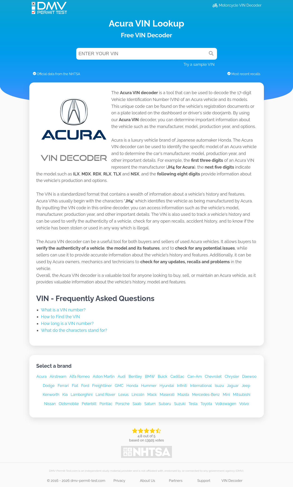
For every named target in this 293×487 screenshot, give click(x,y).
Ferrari (63, 385)
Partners (176, 481)
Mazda (183, 394)
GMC (119, 385)
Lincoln (138, 394)
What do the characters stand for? (74, 330)
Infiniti (182, 385)
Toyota (206, 404)
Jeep (246, 385)
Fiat (75, 385)
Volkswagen (225, 404)
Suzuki (180, 404)
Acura (42, 376)
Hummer (148, 385)
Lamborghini (81, 394)
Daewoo (249, 376)
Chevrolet (213, 376)
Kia (65, 394)
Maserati (167, 394)
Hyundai (167, 385)
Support (203, 481)
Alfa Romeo (79, 376)
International (201, 385)
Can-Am (194, 376)
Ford (85, 385)
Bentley (135, 376)
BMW (150, 376)
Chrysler (232, 376)
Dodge (49, 385)
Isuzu (219, 385)
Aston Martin (104, 376)
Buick (162, 376)
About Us (147, 481)
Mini (226, 394)
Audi (122, 376)
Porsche (122, 404)
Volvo (244, 404)
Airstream (58, 376)
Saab (137, 404)
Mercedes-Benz (206, 394)
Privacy (119, 481)
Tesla (193, 404)
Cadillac (177, 376)
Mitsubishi (241, 394)
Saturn (150, 404)
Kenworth (51, 394)
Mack (152, 394)
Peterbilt (89, 404)
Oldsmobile (69, 404)
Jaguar (233, 385)
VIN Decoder (231, 481)
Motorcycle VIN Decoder (237, 5)
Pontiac (105, 404)
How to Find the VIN (60, 316)
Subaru (165, 404)
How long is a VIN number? (67, 323)
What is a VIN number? (63, 309)
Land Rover (105, 394)
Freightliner (102, 385)
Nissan (50, 404)
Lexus (123, 394)
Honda (132, 385)
